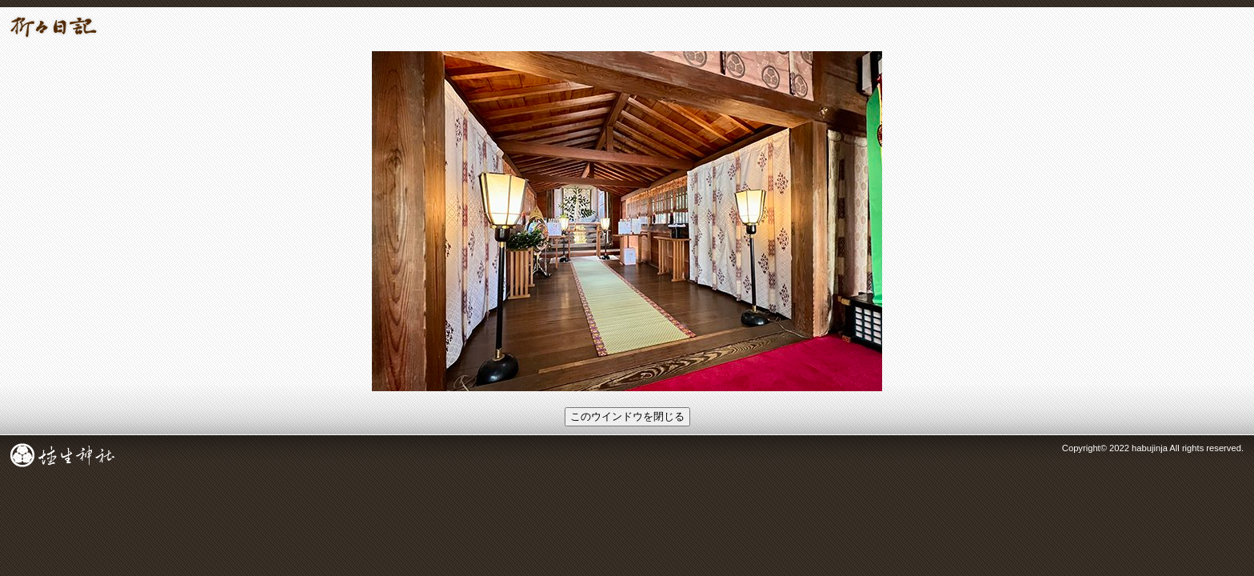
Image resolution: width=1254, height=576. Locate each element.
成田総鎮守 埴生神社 (62, 455)
